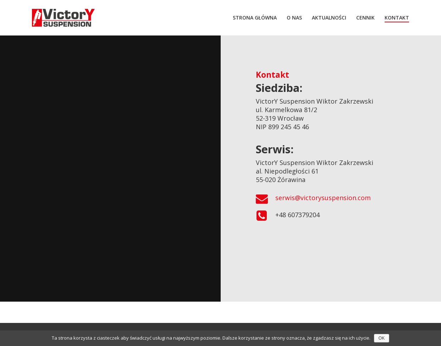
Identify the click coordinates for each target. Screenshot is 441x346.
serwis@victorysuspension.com (323, 197)
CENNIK (365, 17)
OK (382, 338)
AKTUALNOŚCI (329, 17)
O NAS (294, 17)
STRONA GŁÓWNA (255, 17)
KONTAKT (397, 17)
